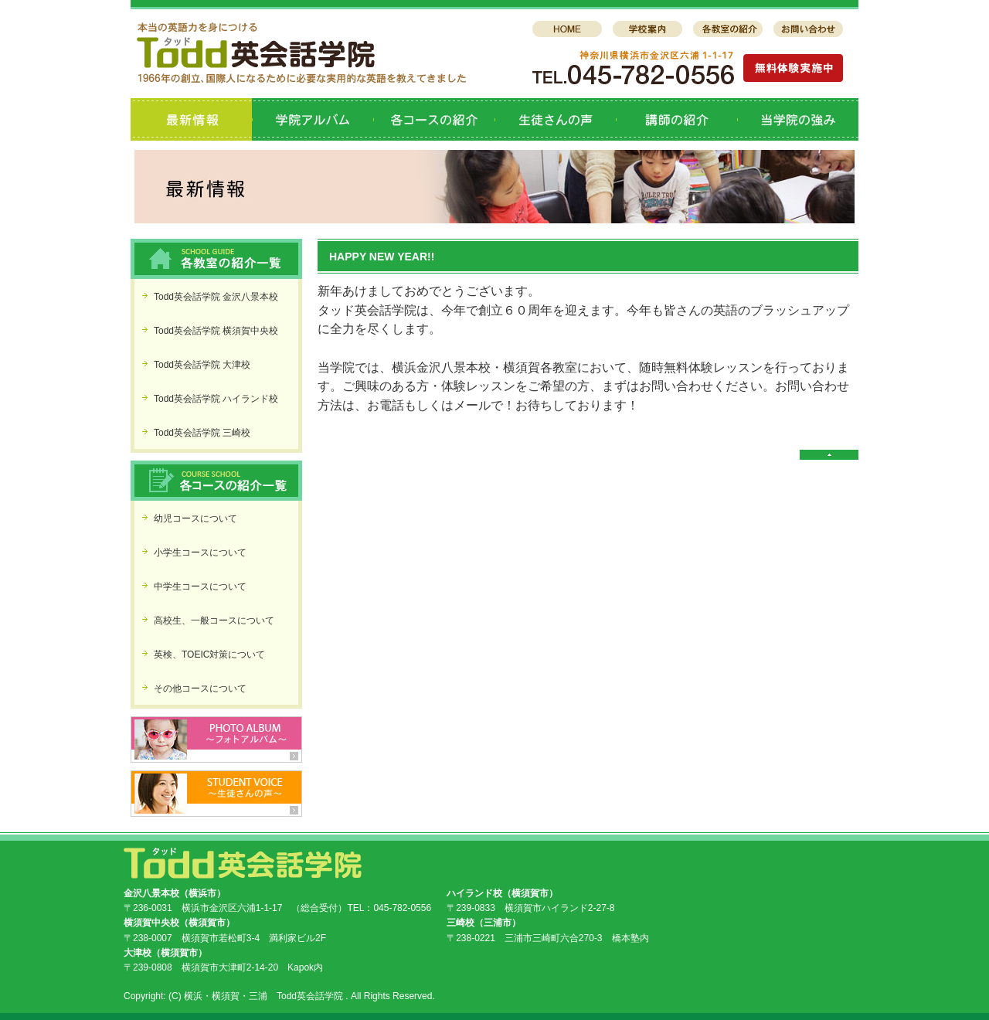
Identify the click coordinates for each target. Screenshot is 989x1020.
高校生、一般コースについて (214, 620)
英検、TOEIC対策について (209, 654)
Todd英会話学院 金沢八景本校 (216, 296)
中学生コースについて (200, 586)
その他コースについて (200, 688)
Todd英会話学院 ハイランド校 (216, 398)
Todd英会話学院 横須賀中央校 (216, 330)
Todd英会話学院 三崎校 (202, 432)
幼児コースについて (195, 518)
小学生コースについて (200, 552)
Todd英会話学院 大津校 (202, 364)
